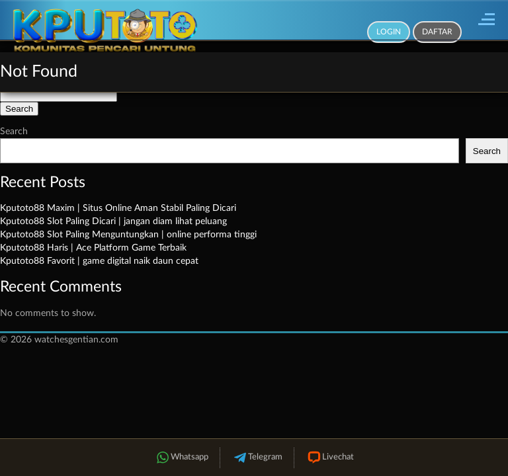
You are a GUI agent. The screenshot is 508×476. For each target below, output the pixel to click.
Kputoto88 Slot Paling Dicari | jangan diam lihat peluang (113, 221)
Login (388, 32)
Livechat (330, 458)
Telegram (257, 458)
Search (14, 131)
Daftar (437, 32)
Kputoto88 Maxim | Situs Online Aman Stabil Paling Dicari (118, 208)
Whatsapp (181, 458)
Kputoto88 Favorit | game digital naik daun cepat (99, 261)
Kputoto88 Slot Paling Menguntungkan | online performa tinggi (128, 234)
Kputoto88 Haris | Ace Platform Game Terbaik (93, 248)
